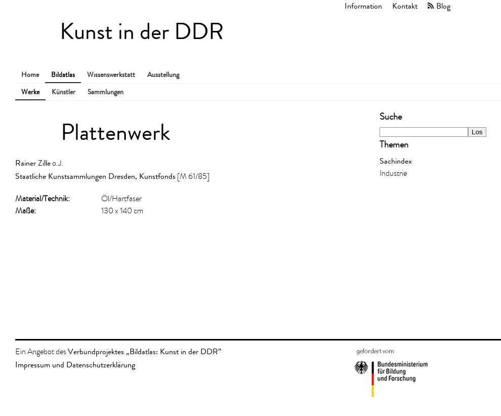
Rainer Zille (33, 163)
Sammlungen (105, 92)
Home (30, 75)
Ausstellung (163, 75)
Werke (30, 92)
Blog (443, 6)
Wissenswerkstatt (111, 75)
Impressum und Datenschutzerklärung (75, 364)
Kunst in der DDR (142, 31)
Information (363, 6)
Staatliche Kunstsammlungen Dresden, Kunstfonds (95, 176)
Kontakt (405, 6)
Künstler (63, 92)
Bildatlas (63, 75)
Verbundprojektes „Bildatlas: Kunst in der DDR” (144, 351)
